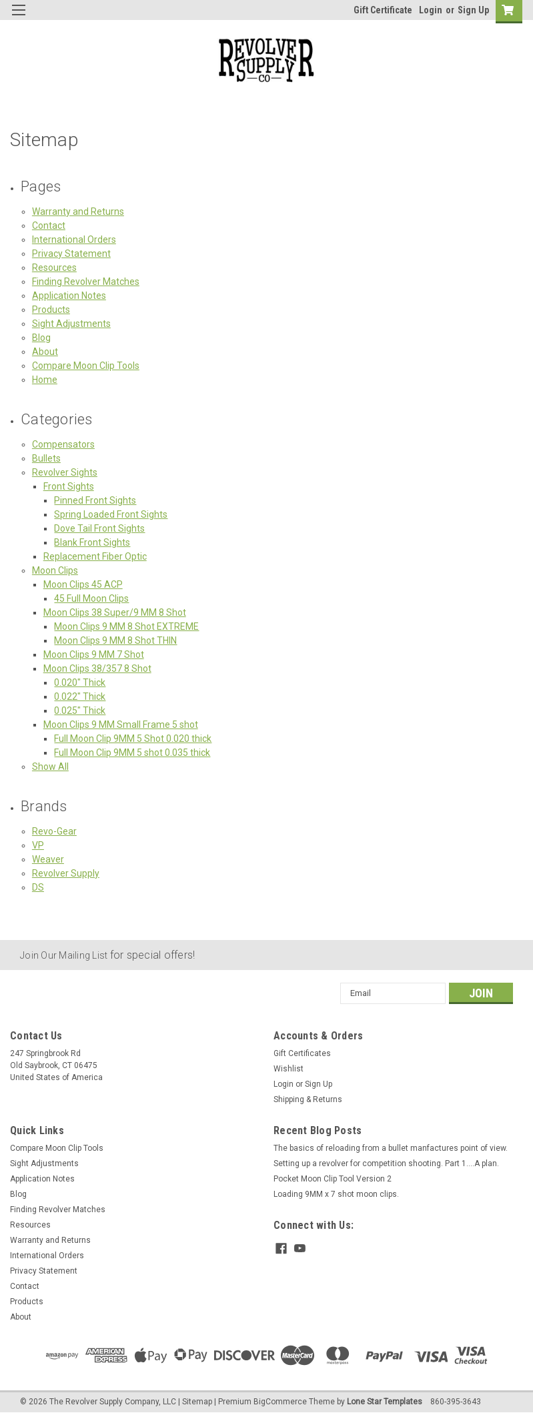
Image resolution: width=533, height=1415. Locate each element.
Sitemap (197, 1401)
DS (38, 887)
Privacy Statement (71, 253)
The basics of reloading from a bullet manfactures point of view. (391, 1148)
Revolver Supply (65, 873)
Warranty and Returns (78, 211)
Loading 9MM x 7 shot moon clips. (336, 1194)
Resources (54, 267)
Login (430, 10)
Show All (50, 766)
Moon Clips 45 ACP (83, 584)
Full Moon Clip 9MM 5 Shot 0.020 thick (132, 738)
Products (51, 309)
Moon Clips (55, 570)
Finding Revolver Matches (85, 281)
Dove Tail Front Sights (99, 528)
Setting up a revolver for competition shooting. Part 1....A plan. (386, 1163)
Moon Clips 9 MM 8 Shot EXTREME (126, 626)
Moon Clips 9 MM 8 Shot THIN (115, 640)
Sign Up (473, 10)
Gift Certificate (383, 10)
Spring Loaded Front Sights (110, 514)
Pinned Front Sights (95, 500)
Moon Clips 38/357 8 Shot (97, 668)
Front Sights (68, 486)
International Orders (74, 239)
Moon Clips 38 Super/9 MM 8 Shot (114, 612)
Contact (48, 225)
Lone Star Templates (384, 1401)
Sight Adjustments (71, 323)
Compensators (63, 444)
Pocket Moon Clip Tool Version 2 (333, 1179)
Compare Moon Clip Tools (85, 365)
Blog (41, 337)
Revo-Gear (54, 831)
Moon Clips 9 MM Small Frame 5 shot (120, 724)
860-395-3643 (455, 1401)
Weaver (48, 859)
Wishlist (289, 1068)
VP (38, 845)
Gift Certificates (302, 1053)
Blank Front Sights (92, 542)
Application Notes (69, 295)
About (45, 351)
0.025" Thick (79, 710)
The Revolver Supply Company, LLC (112, 1401)
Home (44, 379)
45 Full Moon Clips (91, 598)
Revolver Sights (64, 472)
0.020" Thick (79, 682)
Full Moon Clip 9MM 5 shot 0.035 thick (132, 752)
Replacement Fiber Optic (95, 556)
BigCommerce (280, 1401)
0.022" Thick (79, 696)
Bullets (46, 458)
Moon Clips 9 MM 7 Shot (93, 654)
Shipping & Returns (308, 1099)
